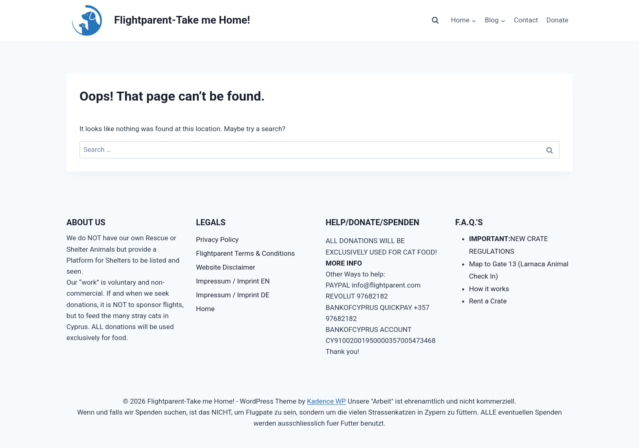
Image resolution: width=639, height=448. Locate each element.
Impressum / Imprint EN (233, 281)
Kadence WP (326, 401)
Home (205, 309)
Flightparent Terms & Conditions (245, 253)
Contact (526, 20)
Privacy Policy (217, 239)
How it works (489, 289)
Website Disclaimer (225, 267)
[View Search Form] (435, 20)
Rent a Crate (488, 301)
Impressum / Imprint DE (232, 295)
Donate (557, 20)
